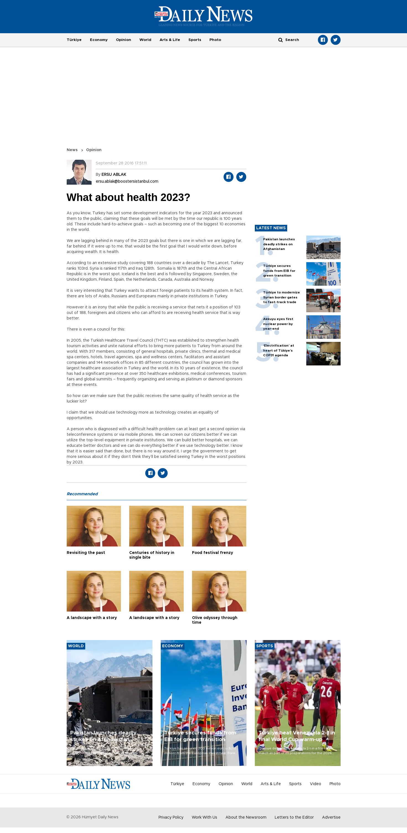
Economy (99, 40)
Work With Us (204, 817)
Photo (215, 40)
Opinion (123, 40)
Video (315, 784)
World (145, 40)
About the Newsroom (245, 817)
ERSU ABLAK (114, 175)
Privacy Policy (171, 817)
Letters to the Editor (294, 817)
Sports (194, 40)
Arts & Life (170, 40)
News (72, 150)
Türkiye (74, 40)
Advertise (331, 817)
